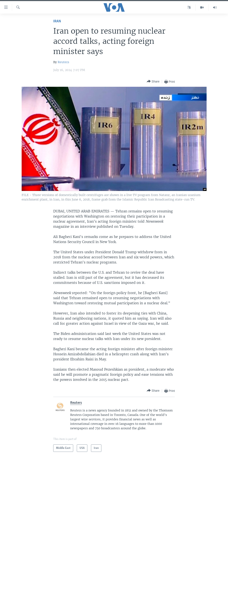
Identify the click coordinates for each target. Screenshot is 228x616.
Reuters (63, 62)
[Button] (153, 81)
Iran (57, 21)
